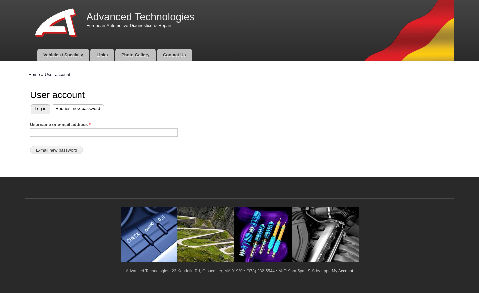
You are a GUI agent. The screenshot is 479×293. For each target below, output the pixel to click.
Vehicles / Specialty (63, 54)
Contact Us (174, 54)
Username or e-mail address (60, 124)
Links (102, 54)
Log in (40, 108)
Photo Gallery (135, 54)
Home (34, 74)
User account (57, 74)
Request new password (76, 108)
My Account (342, 271)
